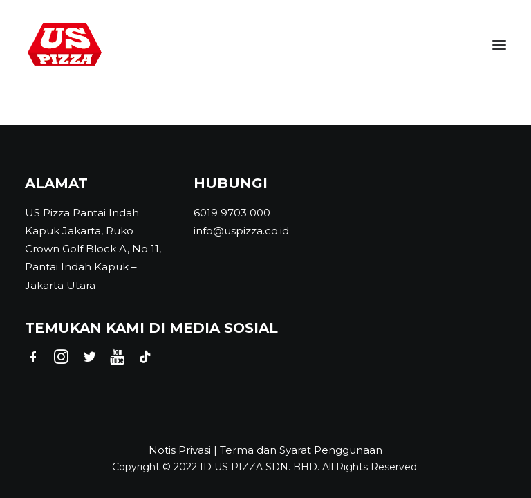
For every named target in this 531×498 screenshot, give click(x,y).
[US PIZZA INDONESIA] (64, 45)
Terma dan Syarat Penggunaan (301, 449)
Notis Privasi (180, 449)
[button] (499, 44)
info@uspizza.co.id (241, 230)
